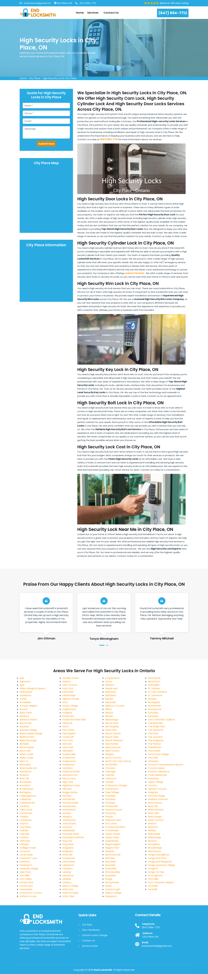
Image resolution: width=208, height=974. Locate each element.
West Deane (155, 802)
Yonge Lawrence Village (161, 865)
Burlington (25, 792)
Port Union (111, 823)
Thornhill (153, 757)
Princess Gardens (115, 827)
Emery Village (70, 705)
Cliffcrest (25, 841)
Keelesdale (68, 830)
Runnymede (112, 882)
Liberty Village (70, 886)
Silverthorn (154, 681)
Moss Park (111, 730)
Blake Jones (26, 757)
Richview (110, 858)
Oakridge (110, 771)
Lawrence (68, 875)
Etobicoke (68, 716)
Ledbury (67, 882)
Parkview (110, 799)
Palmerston (111, 789)
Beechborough (28, 740)
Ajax (22, 678)
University (153, 778)
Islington (67, 816)
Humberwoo (69, 806)
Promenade (112, 830)
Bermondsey (27, 747)
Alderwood (26, 692)
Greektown (68, 757)
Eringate (67, 712)
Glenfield (67, 750)
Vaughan (153, 792)
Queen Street (112, 834)
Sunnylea (153, 712)
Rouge (108, 879)
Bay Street (26, 723)
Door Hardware (91, 930)
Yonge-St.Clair (156, 872)
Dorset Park (26, 882)
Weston (152, 823)
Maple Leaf (111, 688)
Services (93, 12)
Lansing (66, 872)
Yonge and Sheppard (160, 861)
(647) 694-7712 (85, 3)
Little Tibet (68, 896)
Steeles (152, 698)
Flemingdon (69, 733)
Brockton (25, 785)
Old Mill (109, 782)
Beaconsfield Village (31, 733)
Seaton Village (113, 892)
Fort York (67, 740)
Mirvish (109, 716)
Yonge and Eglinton (159, 854)
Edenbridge (68, 695)
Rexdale (109, 851)
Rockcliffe (110, 868)
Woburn (152, 841)
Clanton (24, 837)
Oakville (109, 775)
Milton (108, 709)
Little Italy (67, 889)
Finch (65, 726)
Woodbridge (155, 847)
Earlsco (66, 681)
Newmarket (112, 744)
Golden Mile (69, 754)
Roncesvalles (112, 872)
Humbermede (70, 802)
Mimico (109, 712)
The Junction (155, 737)
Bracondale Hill (28, 768)
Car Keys (87, 924)
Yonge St (153, 868)
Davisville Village (29, 868)
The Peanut (154, 744)
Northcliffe (111, 764)
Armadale (25, 702)
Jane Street (69, 823)
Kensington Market (73, 837)
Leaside (66, 879)
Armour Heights (28, 705)
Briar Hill (24, 778)
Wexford (153, 827)
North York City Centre (118, 761)
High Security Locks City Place (59, 78)
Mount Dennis (113, 733)
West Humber (156, 809)
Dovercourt (26, 886)
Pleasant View (113, 820)
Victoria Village (156, 795)
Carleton (25, 806)
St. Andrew (154, 688)
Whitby (152, 830)
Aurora (23, 709)
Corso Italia (26, 854)
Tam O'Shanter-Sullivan (161, 719)
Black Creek (26, 754)
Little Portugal (70, 892)
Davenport (26, 865)
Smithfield (153, 685)
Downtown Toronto (31, 892)
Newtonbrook (113, 747)
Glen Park (68, 747)
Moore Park (111, 723)
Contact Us (111, 12)
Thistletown (154, 747)
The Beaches (155, 723)
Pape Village (112, 792)
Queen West (112, 837)
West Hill (153, 806)
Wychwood (154, 851)
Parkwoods (111, 806)
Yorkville (152, 889)
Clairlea (24, 830)
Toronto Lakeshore (158, 771)
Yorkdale (153, 886)
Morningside (112, 726)
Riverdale (110, 861)
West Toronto (156, 820)
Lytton (108, 681)
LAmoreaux (68, 861)
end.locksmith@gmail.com (35, 3)
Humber (67, 795)
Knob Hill (67, 854)
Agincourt (25, 681)
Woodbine (153, 844)
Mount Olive (112, 737)
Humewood (68, 809)
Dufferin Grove (28, 896)
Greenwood (69, 761)
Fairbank (67, 723)
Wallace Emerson (158, 799)
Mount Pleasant (114, 740)
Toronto (152, 785)
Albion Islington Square (32, 688)
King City (67, 841)
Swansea (153, 716)
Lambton (67, 868)
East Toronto (69, 685)
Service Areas (90, 946)
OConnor (110, 768)
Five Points (68, 730)
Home (80, 12)
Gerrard (67, 744)
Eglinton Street (70, 698)
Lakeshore (68, 865)
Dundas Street (70, 678)
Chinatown (26, 820)
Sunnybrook (154, 709)
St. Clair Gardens (157, 692)
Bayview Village (28, 730)
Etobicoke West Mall (74, 719)
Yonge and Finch (157, 858)
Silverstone (154, 678)
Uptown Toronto (157, 789)
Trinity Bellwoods (157, 775)
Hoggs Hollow (70, 792)
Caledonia (25, 799)
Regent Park (112, 847)
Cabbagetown (28, 795)
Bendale (24, 744)
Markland (110, 695)
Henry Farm (69, 778)
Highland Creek (71, 785)
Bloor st (24, 761)
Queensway (111, 841)
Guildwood (68, 764)
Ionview (66, 813)
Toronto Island (156, 768)
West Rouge (154, 816)
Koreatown (68, 858)
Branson (24, 775)
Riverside (110, 865)
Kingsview (67, 847)
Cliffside (24, 844)
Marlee (109, 698)
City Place (34, 78)
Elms (65, 702)
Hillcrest (67, 789)
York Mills (153, 879)
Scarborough (112, 889)
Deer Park (25, 872)
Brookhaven (26, 789)
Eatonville (67, 692)
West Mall (153, 813)
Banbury (24, 716)
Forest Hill (68, 737)
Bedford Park (27, 737)
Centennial (26, 813)
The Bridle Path (156, 726)
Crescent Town (28, 858)
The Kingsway (155, 740)
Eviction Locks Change (94, 935)
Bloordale (25, 764)
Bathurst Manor (28, 719)
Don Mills (25, 875)
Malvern (109, 685)
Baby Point (26, 712)
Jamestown (69, 820)
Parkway (110, 802)
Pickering (110, 813)
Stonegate (154, 702)
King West (68, 844)
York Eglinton (155, 875)
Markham (110, 692)
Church (24, 823)
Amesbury (25, 695)
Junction (67, 827)
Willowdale (154, 834)
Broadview (25, 782)
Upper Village (155, 782)
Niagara (109, 754)
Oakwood (110, 778)
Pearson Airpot (113, 809)
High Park (67, 782)
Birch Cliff (25, 750)
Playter (109, 816)
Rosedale (110, 875)
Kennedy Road (70, 834)
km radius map (46, 199)
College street (28, 847)
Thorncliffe (154, 750)
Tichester (153, 761)
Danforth (25, 861)
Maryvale (110, 702)
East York (67, 688)
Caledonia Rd (27, 802)
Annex (23, 698)
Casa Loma (26, 809)
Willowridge (154, 837)
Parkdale (110, 795)
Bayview (24, 726)
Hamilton (67, 768)
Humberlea (68, 799)
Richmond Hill (112, 854)
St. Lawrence (155, 695)
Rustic (108, 886)
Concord (25, 851)
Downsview (26, 889)
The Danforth (155, 730)
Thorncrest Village (158, 754)
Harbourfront (70, 775)
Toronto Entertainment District (165, 764)
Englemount (69, 709)
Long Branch (112, 678)
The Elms (153, 733)
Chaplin (24, 816)
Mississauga (111, 719)
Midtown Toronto (115, 705)
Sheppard (110, 896)
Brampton (25, 771)
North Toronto (113, 757)
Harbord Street (71, 771)
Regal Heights (113, 844)
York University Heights (161, 882)
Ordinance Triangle (116, 785)
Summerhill (154, 705)
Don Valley (26, 879)
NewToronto (112, 750)
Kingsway (67, 851)
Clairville (24, 834)
